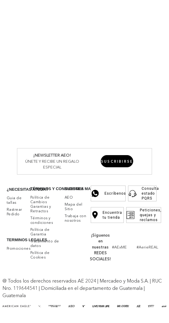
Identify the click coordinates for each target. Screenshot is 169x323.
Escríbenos (108, 196)
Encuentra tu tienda (107, 217)
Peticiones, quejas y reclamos (143, 217)
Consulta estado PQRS (142, 196)
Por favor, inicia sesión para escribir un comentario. (85, 122)
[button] (161, 229)
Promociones (115, 8)
